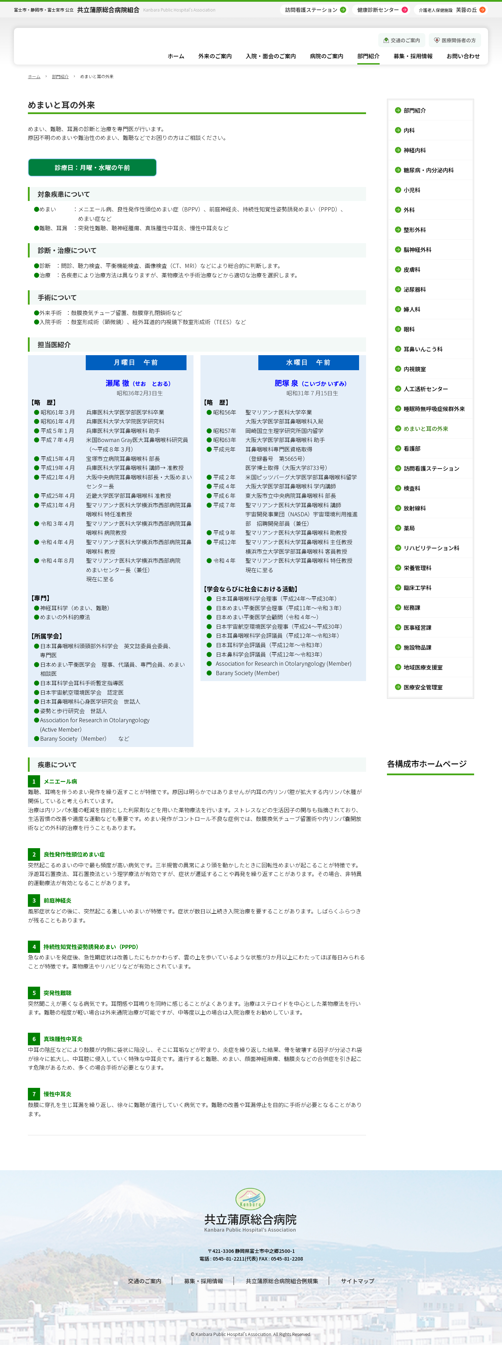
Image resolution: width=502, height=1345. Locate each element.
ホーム (34, 76)
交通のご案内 (405, 40)
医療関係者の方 (459, 40)
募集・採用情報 (203, 1281)
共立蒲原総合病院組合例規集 (282, 1281)
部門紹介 (60, 76)
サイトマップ (357, 1281)
